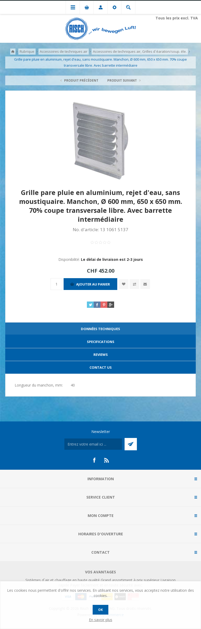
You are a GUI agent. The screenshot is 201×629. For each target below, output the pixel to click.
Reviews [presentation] (100, 354)
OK (100, 609)
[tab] (100, 329)
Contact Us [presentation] (101, 367)
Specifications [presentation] (100, 341)
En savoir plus (100, 619)
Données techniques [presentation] (100, 328)
